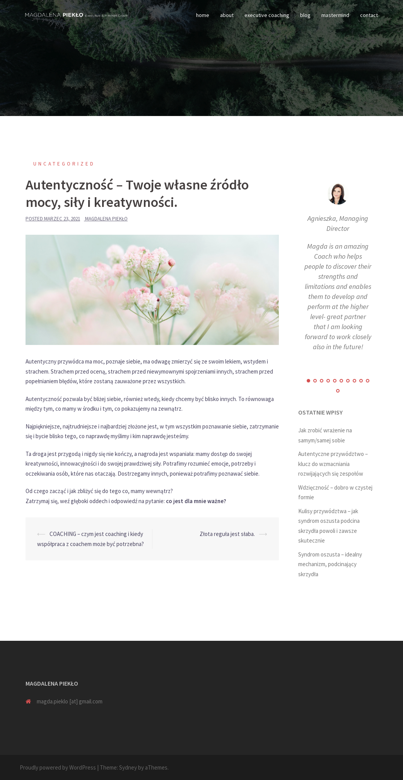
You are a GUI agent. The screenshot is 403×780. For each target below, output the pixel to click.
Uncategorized (64, 163)
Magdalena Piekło (106, 218)
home (202, 15)
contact (369, 15)
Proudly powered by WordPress (58, 767)
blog (305, 15)
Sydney (128, 767)
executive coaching (266, 15)
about (227, 15)
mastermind (335, 15)
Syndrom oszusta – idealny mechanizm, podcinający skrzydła (330, 564)
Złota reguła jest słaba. (227, 534)
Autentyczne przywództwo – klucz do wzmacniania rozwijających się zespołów (333, 463)
